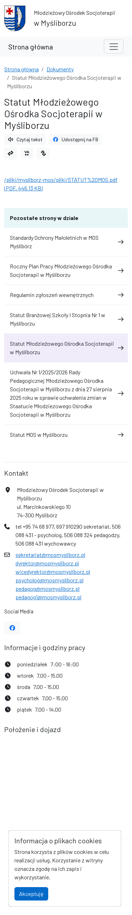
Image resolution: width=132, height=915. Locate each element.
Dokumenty (60, 69)
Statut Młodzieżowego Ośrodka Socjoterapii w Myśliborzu (66, 347)
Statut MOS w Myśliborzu (66, 434)
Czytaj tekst (25, 139)
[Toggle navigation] (114, 47)
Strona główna (30, 46)
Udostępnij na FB (76, 139)
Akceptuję (31, 893)
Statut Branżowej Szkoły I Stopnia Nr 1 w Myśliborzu (66, 319)
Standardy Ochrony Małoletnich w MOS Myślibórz (66, 241)
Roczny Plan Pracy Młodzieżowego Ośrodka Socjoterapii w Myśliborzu (66, 270)
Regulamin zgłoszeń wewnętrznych (66, 294)
